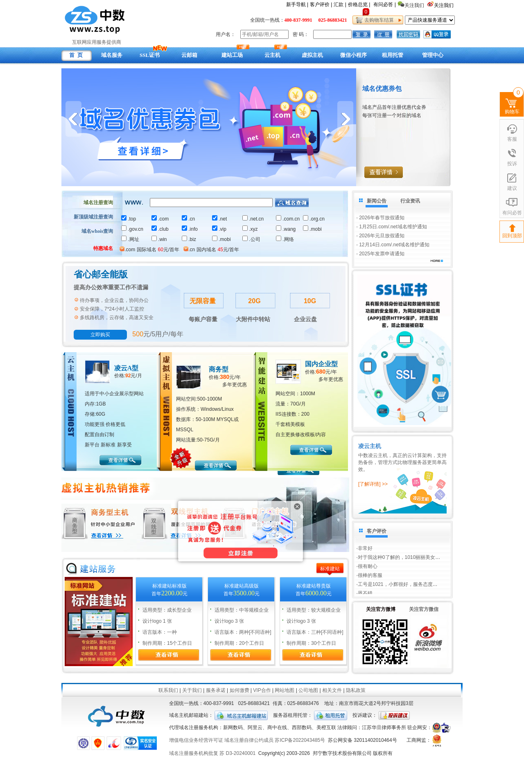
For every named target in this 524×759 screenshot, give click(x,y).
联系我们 (168, 690)
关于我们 (192, 690)
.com (160, 219)
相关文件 (332, 690)
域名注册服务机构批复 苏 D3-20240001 (212, 753)
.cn (188, 219)
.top (128, 219)
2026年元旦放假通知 (381, 236)
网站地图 (284, 690)
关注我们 (444, 5)
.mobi (312, 229)
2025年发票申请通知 (381, 254)
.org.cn (314, 219)
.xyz (249, 229)
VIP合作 (262, 690)
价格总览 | (359, 4)
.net (219, 219)
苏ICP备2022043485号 (300, 740)
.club (159, 229)
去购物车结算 (377, 20)
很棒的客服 (370, 580)
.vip (219, 229)
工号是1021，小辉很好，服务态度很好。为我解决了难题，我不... (429, 589)
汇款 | (340, 4)
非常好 (365, 544)
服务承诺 (216, 690)
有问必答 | (384, 4)
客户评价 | (321, 4)
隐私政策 (356, 690)
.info (190, 229)
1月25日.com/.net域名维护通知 (393, 227)
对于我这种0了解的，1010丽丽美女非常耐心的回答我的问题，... (428, 562)
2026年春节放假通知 (381, 218)
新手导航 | (297, 4)
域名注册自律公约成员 (248, 740)
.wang (286, 229)
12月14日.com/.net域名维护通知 (394, 245)
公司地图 (308, 690)
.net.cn (253, 219)
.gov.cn (132, 229)
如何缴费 (239, 690)
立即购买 (100, 335)
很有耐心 (367, 571)
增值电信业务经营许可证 (196, 740)
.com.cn (288, 219)
